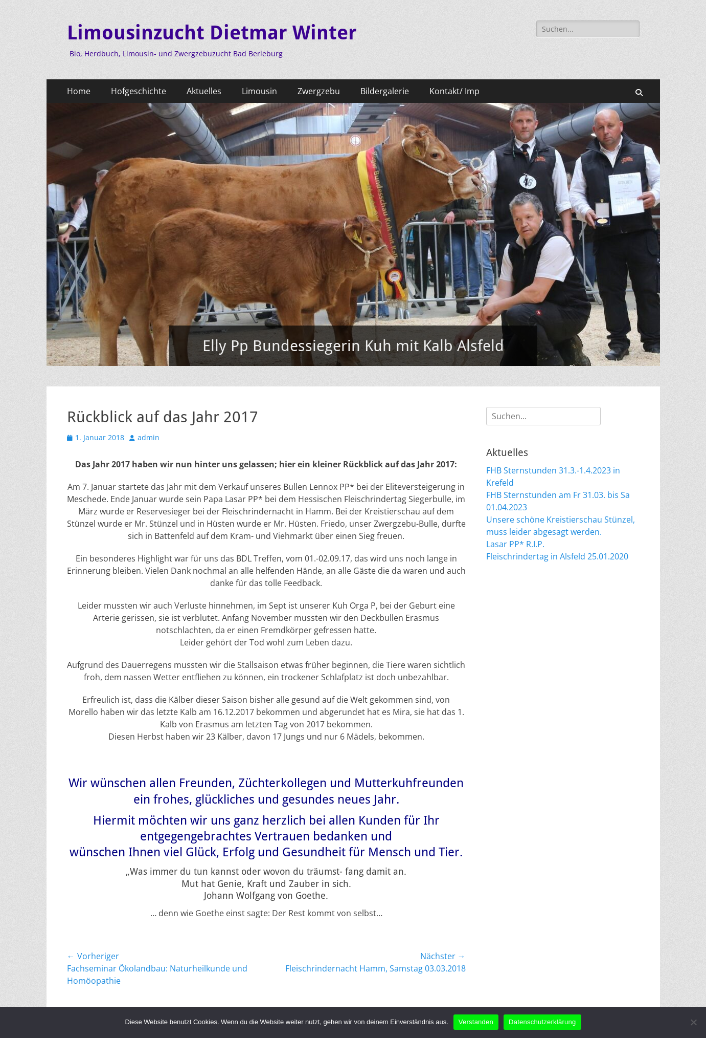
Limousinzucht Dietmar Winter (212, 32)
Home (78, 91)
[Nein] (693, 1022)
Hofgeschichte (138, 91)
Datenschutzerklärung (542, 1022)
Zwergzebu (319, 91)
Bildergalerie (384, 91)
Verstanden (476, 1022)
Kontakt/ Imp (454, 91)
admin (149, 437)
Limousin (259, 91)
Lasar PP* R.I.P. (515, 544)
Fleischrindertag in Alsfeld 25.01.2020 (557, 556)
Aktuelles (204, 91)
